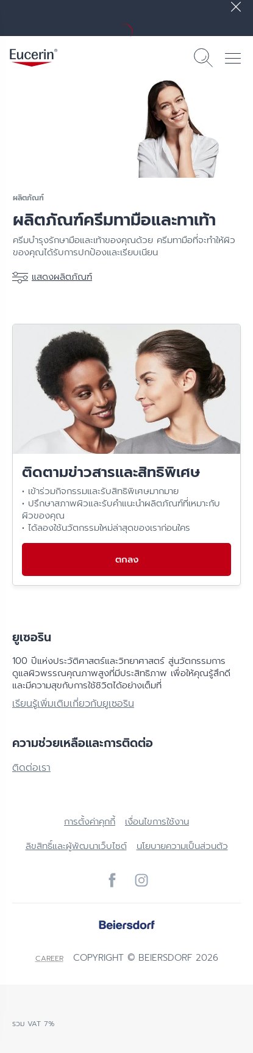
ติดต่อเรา (31, 767)
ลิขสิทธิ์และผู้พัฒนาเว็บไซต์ (76, 846)
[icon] (112, 880)
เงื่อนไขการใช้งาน (157, 821)
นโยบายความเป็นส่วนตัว (182, 846)
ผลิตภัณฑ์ (28, 197)
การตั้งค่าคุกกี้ (89, 821)
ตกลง (126, 559)
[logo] (33, 58)
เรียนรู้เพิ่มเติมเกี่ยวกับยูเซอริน (73, 703)
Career (49, 958)
